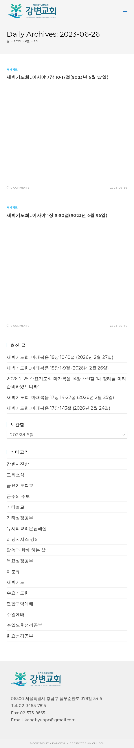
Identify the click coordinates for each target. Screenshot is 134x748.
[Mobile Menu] (125, 11)
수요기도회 (18, 593)
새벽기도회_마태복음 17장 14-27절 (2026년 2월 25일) (60, 397)
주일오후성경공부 (24, 625)
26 (35, 41)
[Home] (8, 41)
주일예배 (15, 614)
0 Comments (20, 187)
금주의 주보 (18, 496)
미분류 (13, 571)
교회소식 (15, 474)
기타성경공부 (20, 517)
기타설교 (15, 507)
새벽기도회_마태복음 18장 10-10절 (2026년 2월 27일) (60, 357)
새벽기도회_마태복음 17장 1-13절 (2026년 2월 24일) (58, 408)
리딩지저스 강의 (23, 539)
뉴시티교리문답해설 (27, 528)
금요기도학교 (20, 485)
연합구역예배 (20, 603)
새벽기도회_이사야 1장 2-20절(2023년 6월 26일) (57, 216)
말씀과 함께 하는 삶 (26, 550)
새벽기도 (12, 69)
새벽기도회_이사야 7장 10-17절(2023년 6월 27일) (57, 77)
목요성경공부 (20, 560)
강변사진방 (18, 464)
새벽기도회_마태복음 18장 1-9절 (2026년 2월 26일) (58, 368)
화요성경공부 (20, 636)
